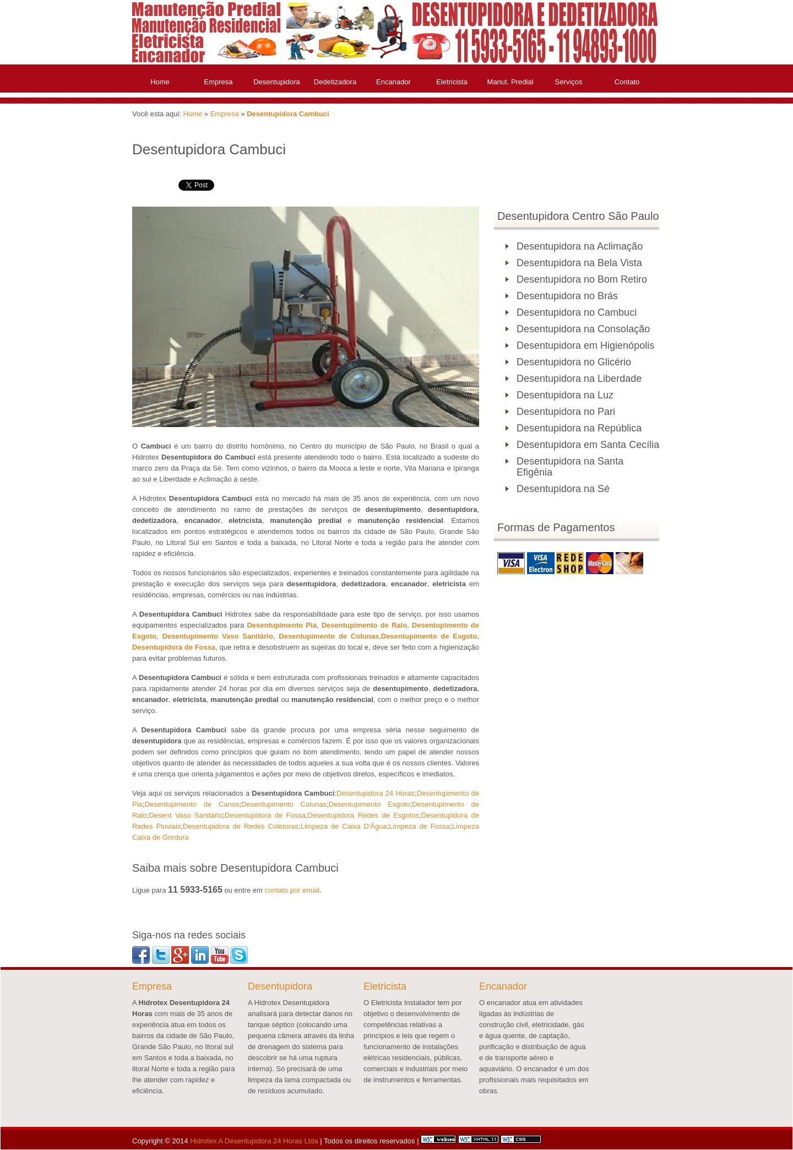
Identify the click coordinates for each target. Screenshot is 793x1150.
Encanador (393, 82)
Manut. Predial (510, 82)
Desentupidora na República (579, 428)
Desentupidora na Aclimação (580, 246)
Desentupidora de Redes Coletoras (240, 826)
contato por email (291, 890)
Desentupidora (276, 82)
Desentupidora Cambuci (288, 114)
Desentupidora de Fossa (265, 815)
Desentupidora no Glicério (574, 362)
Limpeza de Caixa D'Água (344, 826)
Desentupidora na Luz (565, 395)
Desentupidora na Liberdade (579, 378)
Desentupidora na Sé (563, 488)
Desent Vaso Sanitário (185, 815)
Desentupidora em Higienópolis (585, 345)
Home (160, 82)
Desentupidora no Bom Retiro (582, 279)
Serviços (569, 82)
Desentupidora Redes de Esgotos (364, 815)
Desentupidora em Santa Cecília (588, 444)
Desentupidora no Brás (567, 295)
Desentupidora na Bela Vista (579, 262)
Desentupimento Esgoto (369, 804)
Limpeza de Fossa (419, 826)
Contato (627, 82)
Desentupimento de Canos (191, 804)
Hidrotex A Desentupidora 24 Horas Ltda (254, 1141)
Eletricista (451, 82)
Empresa (218, 82)
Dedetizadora (335, 82)
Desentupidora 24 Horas (375, 793)
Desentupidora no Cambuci (577, 312)
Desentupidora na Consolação (583, 328)
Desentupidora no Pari (566, 411)
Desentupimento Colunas (284, 804)
